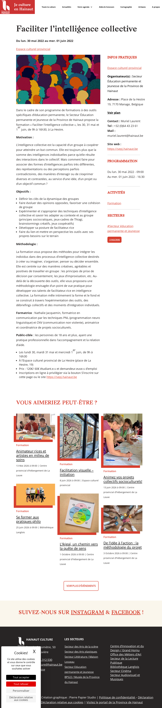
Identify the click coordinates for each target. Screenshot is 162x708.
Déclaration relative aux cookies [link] (21, 699)
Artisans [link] (142, 7)
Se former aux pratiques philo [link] (28, 519)
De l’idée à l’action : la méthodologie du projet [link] (122, 545)
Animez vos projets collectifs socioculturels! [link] (122, 479)
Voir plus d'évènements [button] (81, 586)
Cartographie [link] (126, 7)
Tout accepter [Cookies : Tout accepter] (21, 677)
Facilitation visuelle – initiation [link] (76, 472)
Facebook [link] (125, 612)
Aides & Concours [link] (106, 7)
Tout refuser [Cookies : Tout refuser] (21, 684)
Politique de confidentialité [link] (117, 697)
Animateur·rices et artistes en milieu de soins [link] (32, 455)
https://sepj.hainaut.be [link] (62, 377)
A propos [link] (156, 7)
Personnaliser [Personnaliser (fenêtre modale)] (21, 690)
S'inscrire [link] (114, 239)
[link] (17, 7)
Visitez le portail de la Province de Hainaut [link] (115, 702)
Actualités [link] (66, 7)
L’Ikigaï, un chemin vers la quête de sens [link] (79, 546)
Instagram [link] (87, 612)
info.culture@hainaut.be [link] (46, 664)
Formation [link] (114, 203)
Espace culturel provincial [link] (33, 49)
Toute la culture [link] (49, 7)
